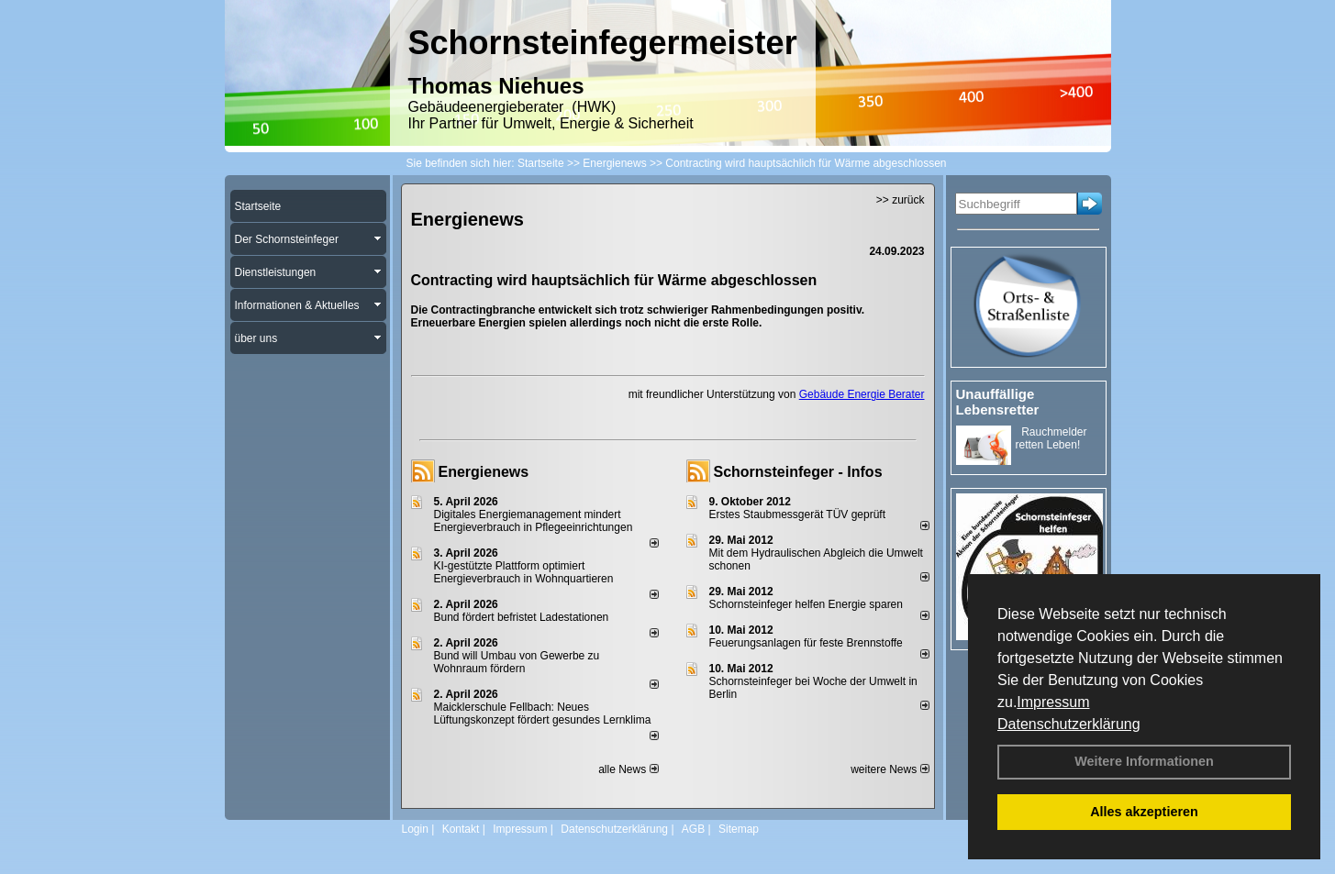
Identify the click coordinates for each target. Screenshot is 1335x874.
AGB (693, 829)
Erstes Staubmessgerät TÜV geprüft (797, 514)
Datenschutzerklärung (1068, 724)
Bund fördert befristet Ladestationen (521, 617)
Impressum (1053, 702)
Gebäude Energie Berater (862, 394)
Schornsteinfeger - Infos (798, 472)
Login (415, 829)
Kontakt (461, 829)
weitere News (890, 769)
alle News (628, 769)
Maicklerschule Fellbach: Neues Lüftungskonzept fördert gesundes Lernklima (542, 713)
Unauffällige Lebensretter (998, 401)
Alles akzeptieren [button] (1144, 811)
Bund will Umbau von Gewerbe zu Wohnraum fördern (517, 662)
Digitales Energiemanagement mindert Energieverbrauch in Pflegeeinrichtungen (533, 521)
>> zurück (900, 200)
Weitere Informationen (1144, 761)
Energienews (484, 472)
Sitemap (738, 829)
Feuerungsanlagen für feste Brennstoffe (806, 642)
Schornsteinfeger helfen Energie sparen (806, 604)
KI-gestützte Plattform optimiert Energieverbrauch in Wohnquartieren (524, 572)
